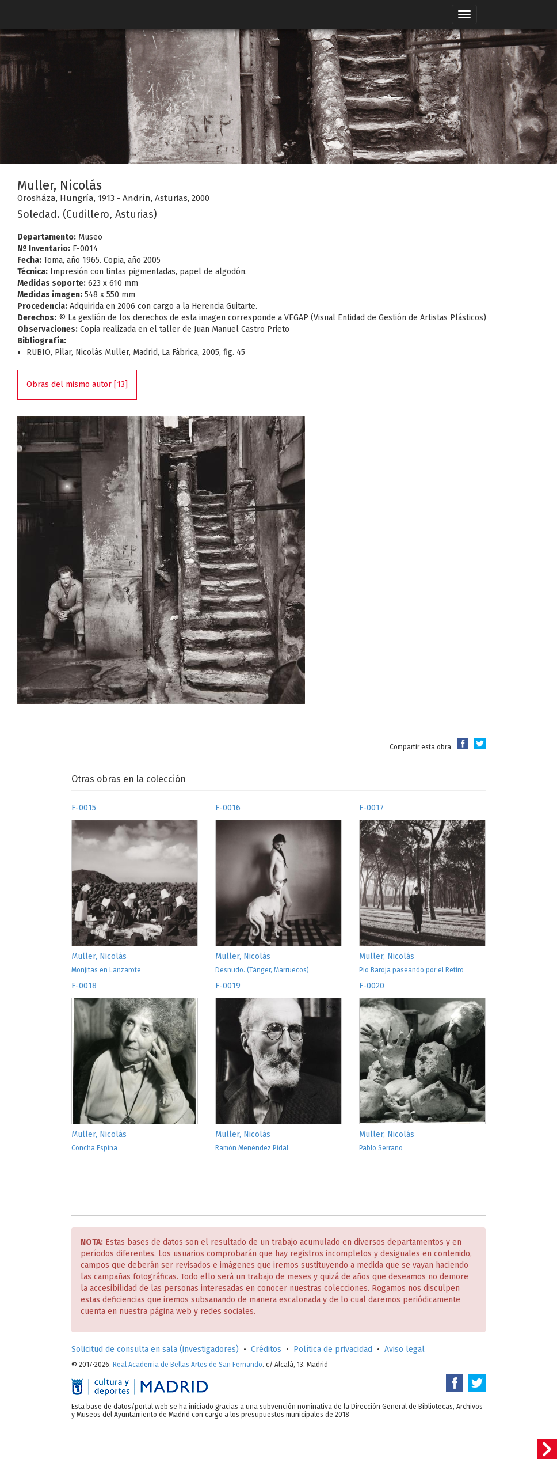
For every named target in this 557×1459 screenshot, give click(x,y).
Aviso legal (404, 1349)
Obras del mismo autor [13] (77, 384)
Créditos (266, 1349)
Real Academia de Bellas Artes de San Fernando (187, 1365)
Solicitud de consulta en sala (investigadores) (155, 1349)
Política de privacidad (332, 1349)
